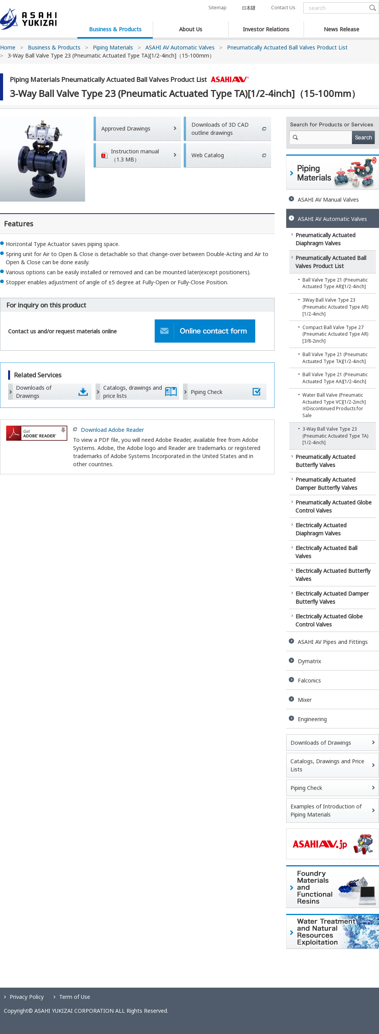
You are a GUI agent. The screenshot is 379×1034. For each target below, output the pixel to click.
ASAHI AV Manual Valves (328, 199)
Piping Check (206, 392)
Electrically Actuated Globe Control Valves (329, 620)
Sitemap (217, 7)
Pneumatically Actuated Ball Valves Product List (287, 47)
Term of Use (74, 996)
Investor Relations (266, 29)
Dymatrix (309, 661)
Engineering (312, 719)
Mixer (305, 699)
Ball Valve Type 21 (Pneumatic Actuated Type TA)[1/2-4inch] (335, 357)
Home (7, 47)
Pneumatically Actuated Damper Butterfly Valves (326, 483)
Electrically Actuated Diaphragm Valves (321, 529)
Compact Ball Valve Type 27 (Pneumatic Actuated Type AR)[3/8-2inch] (335, 334)
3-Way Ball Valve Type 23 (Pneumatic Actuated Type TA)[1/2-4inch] (335, 436)
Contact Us (283, 7)
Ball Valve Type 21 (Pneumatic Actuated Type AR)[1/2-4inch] (335, 283)
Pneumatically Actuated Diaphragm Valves (325, 239)
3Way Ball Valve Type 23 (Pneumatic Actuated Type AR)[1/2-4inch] (335, 307)
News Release (341, 29)
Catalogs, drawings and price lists (132, 391)
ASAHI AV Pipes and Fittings (333, 641)
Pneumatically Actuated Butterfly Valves (325, 461)
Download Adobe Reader (112, 429)
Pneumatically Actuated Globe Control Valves (333, 506)
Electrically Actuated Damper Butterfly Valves (332, 597)
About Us (190, 29)
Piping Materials (113, 47)
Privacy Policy (27, 996)
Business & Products (115, 29)
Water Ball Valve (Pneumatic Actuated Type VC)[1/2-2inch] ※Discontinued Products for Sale (334, 405)
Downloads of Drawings (33, 391)
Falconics (309, 680)
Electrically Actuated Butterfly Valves (332, 574)
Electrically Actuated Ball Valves (326, 552)
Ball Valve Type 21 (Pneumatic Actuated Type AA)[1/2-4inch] (335, 377)
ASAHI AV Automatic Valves (180, 47)
